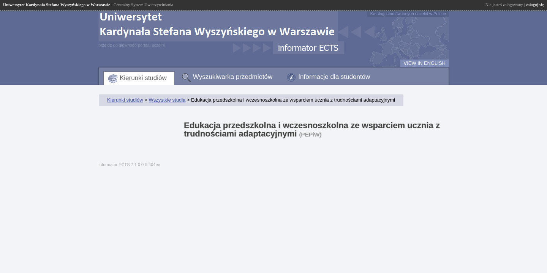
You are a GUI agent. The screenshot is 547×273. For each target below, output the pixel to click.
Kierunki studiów (143, 78)
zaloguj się (535, 4)
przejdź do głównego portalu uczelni (131, 45)
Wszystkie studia (167, 100)
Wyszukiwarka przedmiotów (233, 76)
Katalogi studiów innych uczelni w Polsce (408, 13)
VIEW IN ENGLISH (424, 63)
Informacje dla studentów (334, 76)
